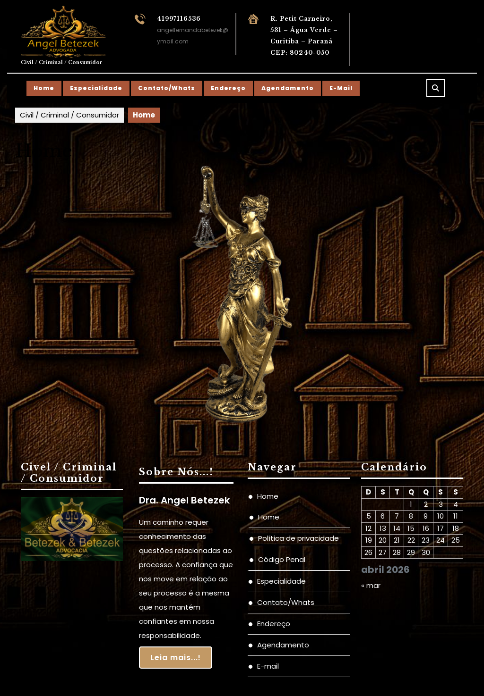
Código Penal (281, 559)
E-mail (341, 88)
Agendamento (287, 88)
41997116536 (179, 18)
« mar (370, 585)
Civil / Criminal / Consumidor (62, 62)
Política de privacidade (298, 538)
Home (44, 88)
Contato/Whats (166, 88)
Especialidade (96, 88)
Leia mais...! (175, 657)
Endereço (228, 88)
